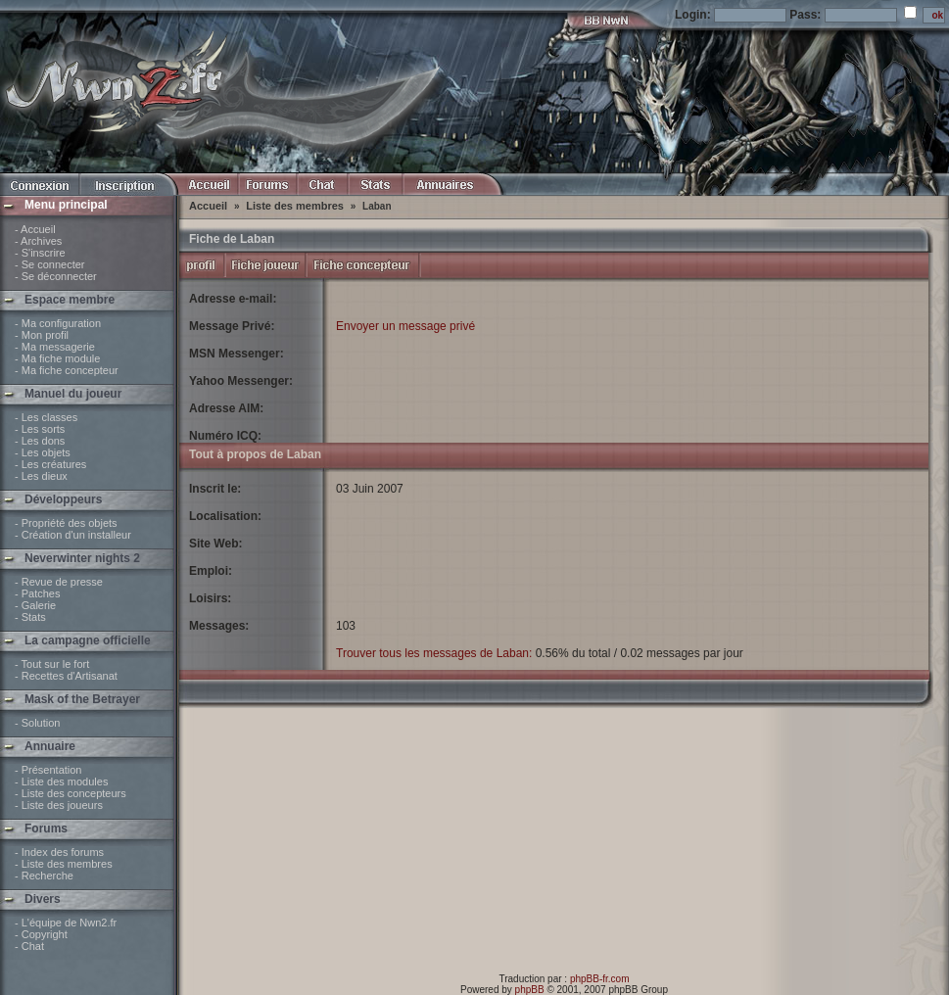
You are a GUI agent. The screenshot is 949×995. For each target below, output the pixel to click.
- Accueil (35, 229)
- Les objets (43, 452)
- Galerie (35, 605)
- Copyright (41, 934)
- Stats (30, 617)
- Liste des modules (61, 781)
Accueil (208, 206)
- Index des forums (59, 852)
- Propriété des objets (66, 523)
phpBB (530, 989)
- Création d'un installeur (73, 535)
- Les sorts (40, 429)
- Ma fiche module (57, 358)
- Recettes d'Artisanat (66, 676)
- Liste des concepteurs (70, 793)
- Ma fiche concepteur (67, 370)
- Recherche (44, 875)
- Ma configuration (58, 323)
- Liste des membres (64, 864)
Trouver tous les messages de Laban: (434, 653)
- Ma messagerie (55, 347)
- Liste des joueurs (59, 805)
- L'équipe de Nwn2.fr (66, 922)
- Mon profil (42, 335)
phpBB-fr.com (600, 978)
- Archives (38, 241)
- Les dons (40, 441)
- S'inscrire (40, 253)
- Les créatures (50, 464)
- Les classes (46, 417)
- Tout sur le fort (52, 664)
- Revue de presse (59, 582)
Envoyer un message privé (405, 326)
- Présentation (48, 770)
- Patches (37, 593)
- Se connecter (50, 264)
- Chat (29, 946)
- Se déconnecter (56, 276)
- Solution (37, 723)
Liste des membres (295, 206)
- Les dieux (41, 476)
